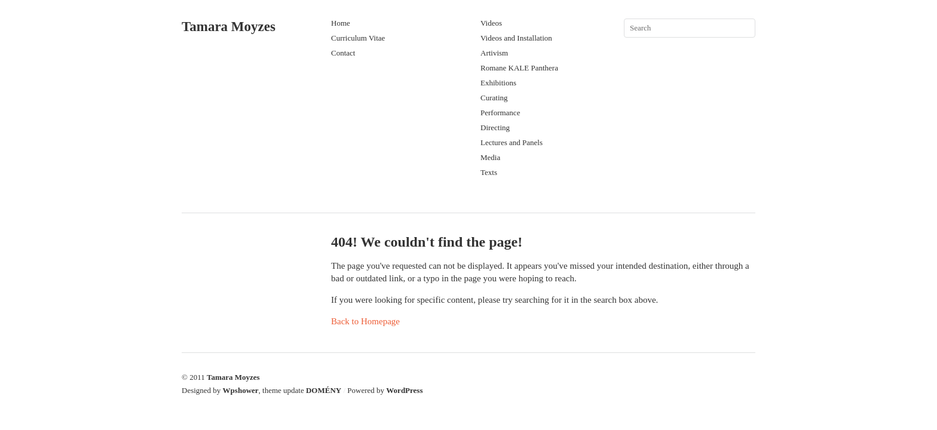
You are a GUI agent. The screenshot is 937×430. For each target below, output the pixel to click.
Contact (343, 52)
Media (490, 157)
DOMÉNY (323, 390)
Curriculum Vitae (358, 37)
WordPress (404, 390)
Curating (494, 97)
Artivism (494, 52)
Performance (500, 112)
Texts (488, 172)
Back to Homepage (365, 321)
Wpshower (241, 390)
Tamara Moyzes (228, 26)
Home (340, 23)
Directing (495, 127)
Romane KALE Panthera (519, 67)
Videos (491, 23)
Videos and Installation (516, 37)
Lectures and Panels (511, 142)
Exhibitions (498, 82)
